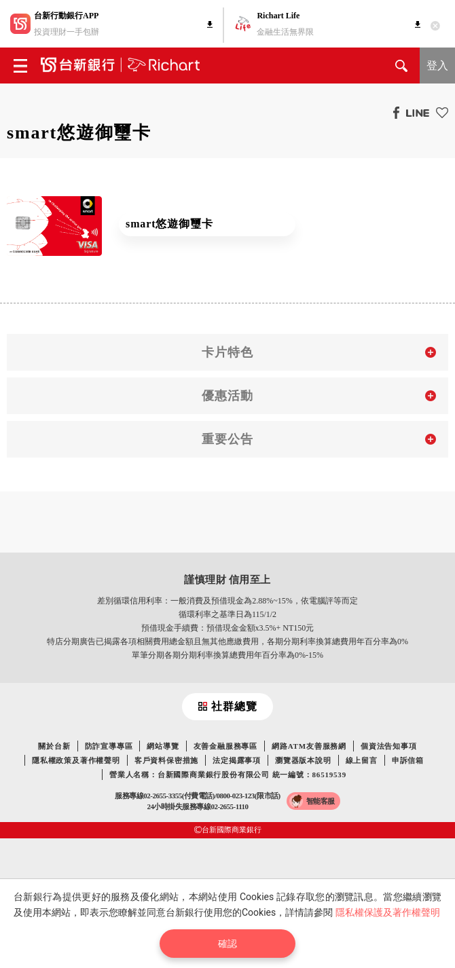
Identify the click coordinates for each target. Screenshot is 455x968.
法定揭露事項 (237, 760)
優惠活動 (227, 396)
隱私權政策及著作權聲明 (76, 760)
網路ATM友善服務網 (309, 746)
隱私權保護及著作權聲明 (387, 912)
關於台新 (54, 746)
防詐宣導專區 (109, 746)
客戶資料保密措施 (166, 760)
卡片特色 (227, 352)
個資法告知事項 (389, 746)
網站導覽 (163, 746)
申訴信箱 (408, 760)
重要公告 (227, 439)
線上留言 (362, 760)
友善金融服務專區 (225, 746)
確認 (227, 943)
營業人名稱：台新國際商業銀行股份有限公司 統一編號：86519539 (227, 774)
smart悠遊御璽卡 (169, 223)
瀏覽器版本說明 (303, 760)
